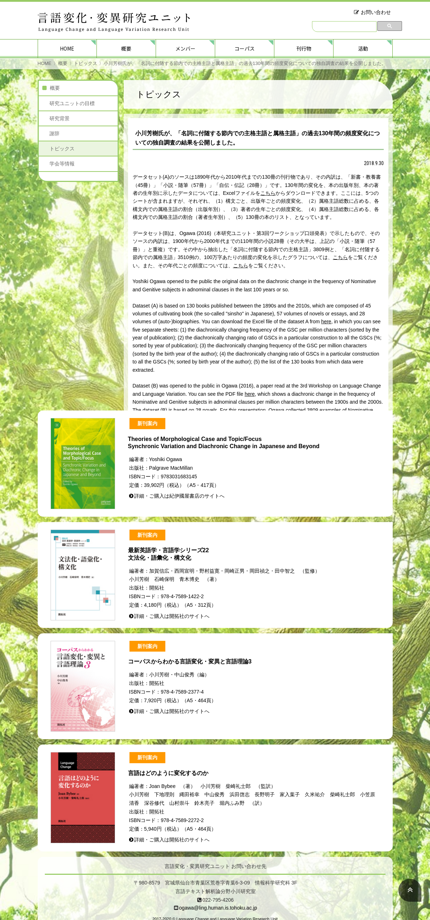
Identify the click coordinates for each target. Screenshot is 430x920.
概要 (126, 48)
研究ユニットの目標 (72, 103)
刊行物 (303, 48)
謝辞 (54, 133)
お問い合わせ (376, 12)
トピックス (85, 63)
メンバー (185, 48)
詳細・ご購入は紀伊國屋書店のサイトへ (179, 496)
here (326, 321)
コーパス (245, 48)
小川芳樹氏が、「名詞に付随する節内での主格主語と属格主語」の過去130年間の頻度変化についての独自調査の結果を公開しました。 (245, 63)
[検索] (344, 26)
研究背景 (59, 118)
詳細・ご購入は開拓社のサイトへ (171, 616)
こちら (267, 193)
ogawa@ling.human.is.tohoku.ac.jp (218, 908)
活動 (363, 48)
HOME (67, 48)
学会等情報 (62, 163)
